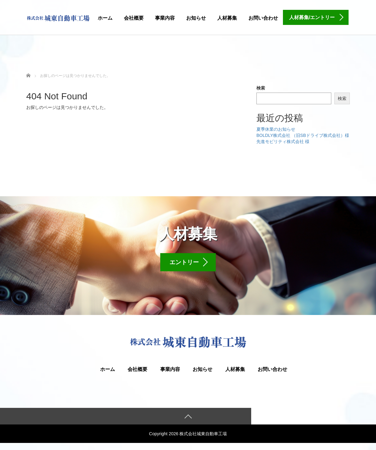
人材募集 (227, 18)
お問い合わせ (263, 18)
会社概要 (134, 18)
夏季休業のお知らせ (275, 129)
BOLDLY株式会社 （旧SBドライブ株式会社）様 (302, 135)
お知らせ (196, 18)
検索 (260, 88)
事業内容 (165, 18)
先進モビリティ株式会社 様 (282, 141)
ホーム (105, 18)
